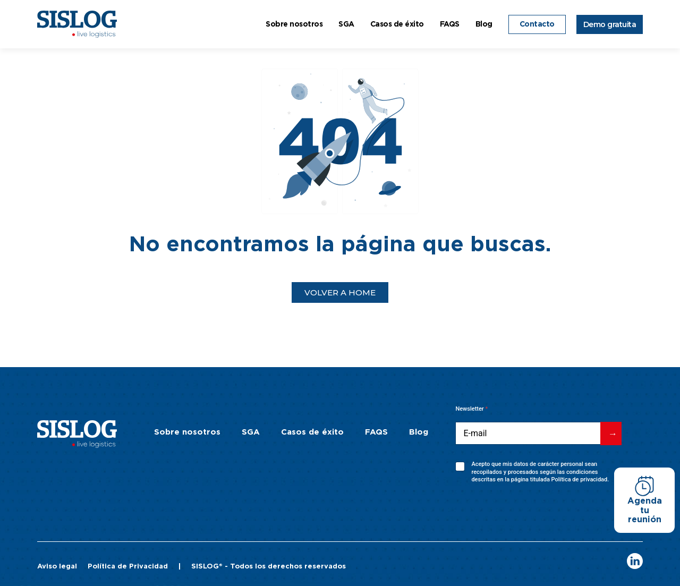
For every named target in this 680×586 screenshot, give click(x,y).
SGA (346, 24)
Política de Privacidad (128, 566)
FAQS (450, 24)
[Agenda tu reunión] (644, 486)
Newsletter (471, 408)
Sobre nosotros (294, 24)
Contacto (537, 24)
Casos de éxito (397, 24)
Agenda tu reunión (644, 510)
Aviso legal (57, 566)
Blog (483, 24)
